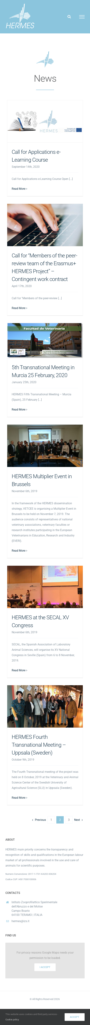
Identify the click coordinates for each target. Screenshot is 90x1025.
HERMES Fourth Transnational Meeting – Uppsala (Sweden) (39, 745)
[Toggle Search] (69, 16)
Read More (18, 188)
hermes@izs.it (20, 921)
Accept (74, 1017)
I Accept (45, 967)
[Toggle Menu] (82, 16)
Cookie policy (12, 1019)
